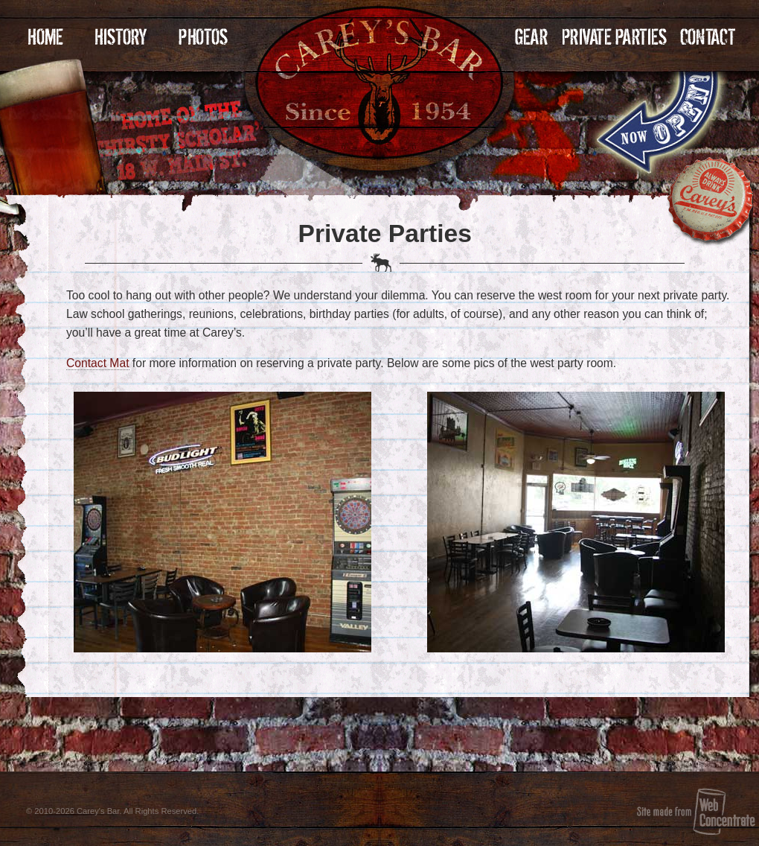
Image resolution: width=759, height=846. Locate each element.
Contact (707, 36)
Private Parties (615, 36)
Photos (203, 36)
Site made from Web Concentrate (696, 811)
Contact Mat (97, 363)
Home (45, 36)
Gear (532, 36)
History (120, 36)
